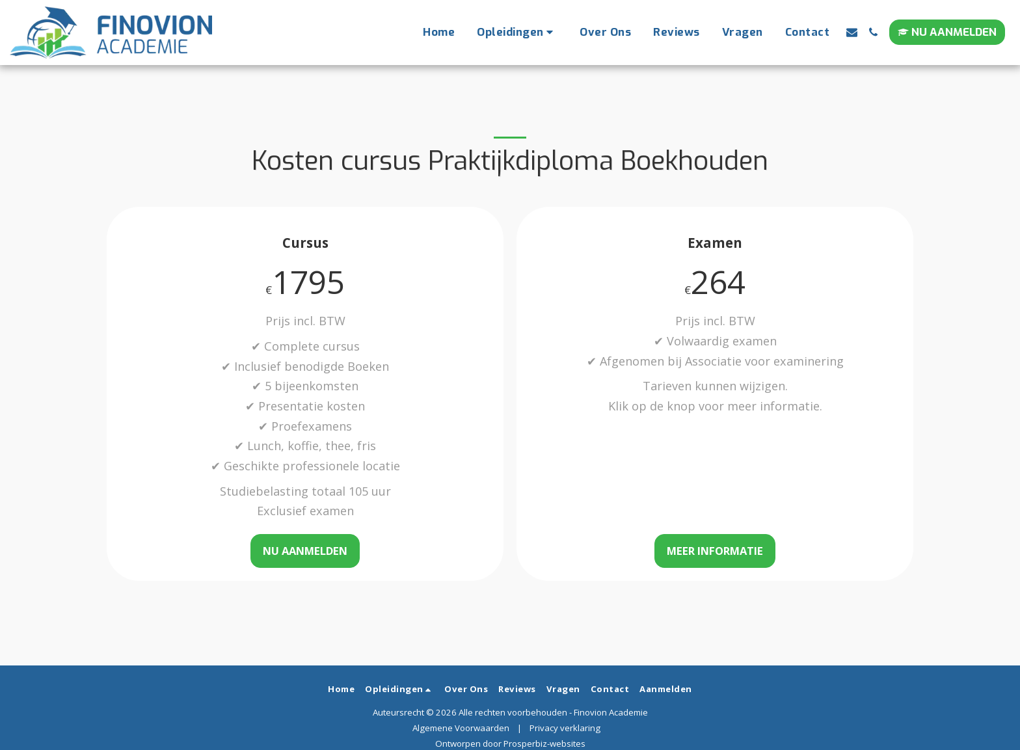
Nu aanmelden (305, 550)
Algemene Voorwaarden (460, 728)
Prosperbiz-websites (544, 743)
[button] (517, 32)
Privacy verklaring (565, 728)
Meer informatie (715, 550)
